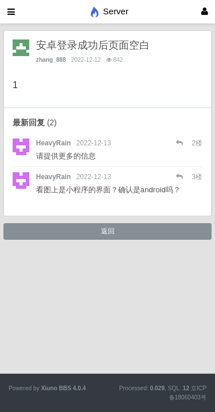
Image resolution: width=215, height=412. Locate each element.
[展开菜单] (11, 11)
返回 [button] (108, 231)
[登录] (204, 11)
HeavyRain (53, 143)
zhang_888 (51, 60)
